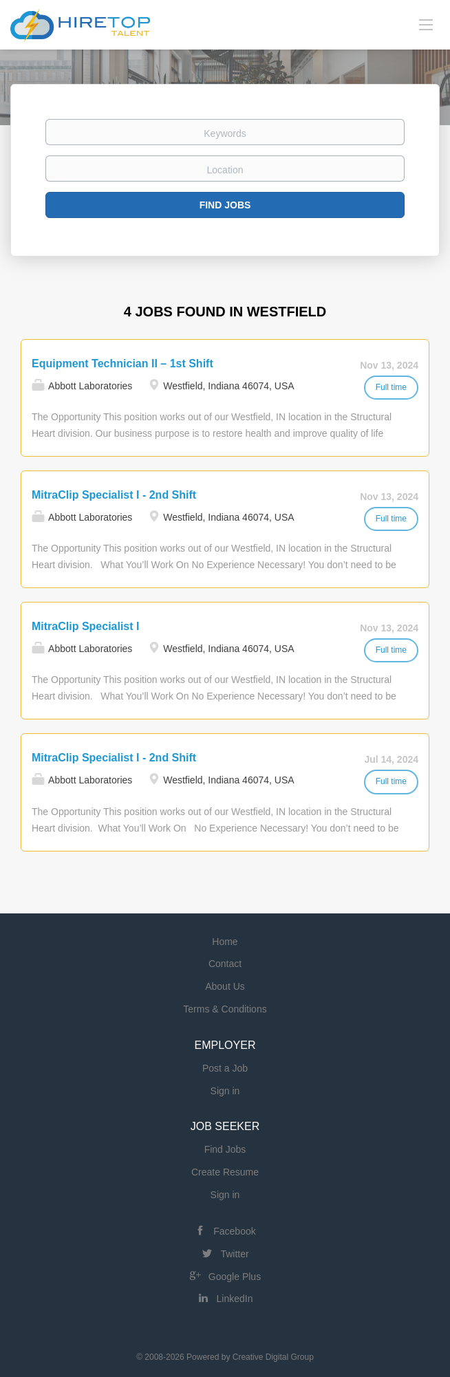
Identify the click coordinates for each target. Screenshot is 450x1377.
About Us (225, 986)
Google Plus (234, 1276)
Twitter (234, 1253)
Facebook (234, 1231)
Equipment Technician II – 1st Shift (122, 363)
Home (224, 941)
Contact (225, 963)
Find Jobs (225, 204)
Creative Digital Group (273, 1357)
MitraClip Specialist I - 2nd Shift (114, 495)
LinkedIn (235, 1298)
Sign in (225, 1090)
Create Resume (225, 1172)
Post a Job (225, 1068)
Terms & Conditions (224, 1009)
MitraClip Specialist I (85, 626)
